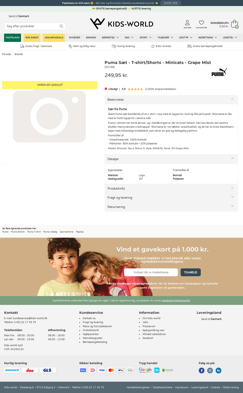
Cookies (215, 387)
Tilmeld (190, 272)
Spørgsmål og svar (154, 330)
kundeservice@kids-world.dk (30, 318)
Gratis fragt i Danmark (36, 46)
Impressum (181, 387)
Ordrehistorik (91, 330)
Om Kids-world (151, 318)
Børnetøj (110, 37)
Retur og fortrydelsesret (97, 326)
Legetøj (230, 37)
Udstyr (185, 37)
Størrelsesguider (93, 338)
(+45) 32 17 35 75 (25, 322)
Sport (146, 37)
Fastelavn (12, 37)
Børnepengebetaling (95, 342)
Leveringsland (199, 387)
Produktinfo (116, 188)
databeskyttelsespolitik (176, 300)
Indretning (207, 37)
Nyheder (74, 37)
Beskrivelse (115, 99)
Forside (6, 54)
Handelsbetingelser (138, 387)
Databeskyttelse (162, 387)
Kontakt (11, 313)
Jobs (145, 322)
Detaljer (113, 159)
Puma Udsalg (50, 231)
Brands (91, 37)
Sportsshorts (66, 231)
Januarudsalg (53, 37)
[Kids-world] (121, 24)
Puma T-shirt (34, 231)
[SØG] (61, 26)
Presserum (149, 326)
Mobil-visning (231, 387)
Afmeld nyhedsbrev (154, 334)
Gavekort (148, 338)
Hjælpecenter (91, 334)
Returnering (116, 207)
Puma (5, 231)
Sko (129, 37)
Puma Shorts (18, 231)
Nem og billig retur (82, 46)
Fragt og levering (119, 197)
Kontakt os (89, 318)
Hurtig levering (123, 46)
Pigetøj (79, 231)
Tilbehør (165, 37)
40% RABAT (32, 37)
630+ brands (161, 46)
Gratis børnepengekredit (205, 46)
